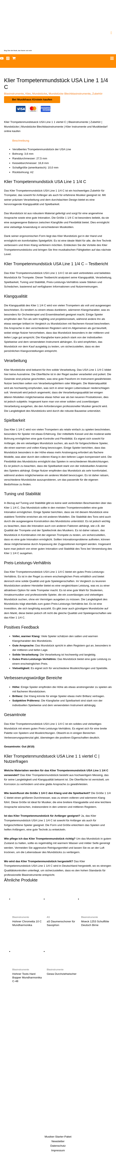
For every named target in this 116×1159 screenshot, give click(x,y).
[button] (111, 33)
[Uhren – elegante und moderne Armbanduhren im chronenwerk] (58, 1029)
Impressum (58, 1150)
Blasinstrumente (14, 93)
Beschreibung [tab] (20, 140)
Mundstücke (39, 93)
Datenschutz (58, 1145)
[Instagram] (8, 58)
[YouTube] (2, 58)
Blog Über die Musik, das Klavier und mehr (18, 50)
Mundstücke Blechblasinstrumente (70, 93)
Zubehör (97, 93)
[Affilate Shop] (14, 58)
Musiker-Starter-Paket (58, 1136)
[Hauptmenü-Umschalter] (112, 58)
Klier (28, 93)
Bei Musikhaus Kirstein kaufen (32, 99)
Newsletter (58, 1141)
